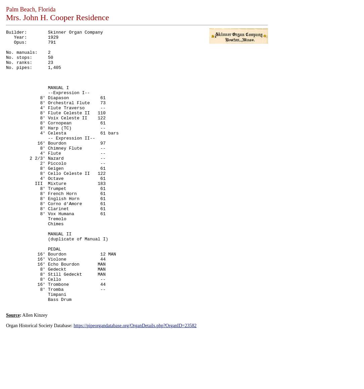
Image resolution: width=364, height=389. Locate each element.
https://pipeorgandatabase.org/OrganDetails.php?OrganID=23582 (135, 380)
